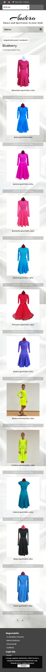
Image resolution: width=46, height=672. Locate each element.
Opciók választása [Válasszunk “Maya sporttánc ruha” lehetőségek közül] (23, 566)
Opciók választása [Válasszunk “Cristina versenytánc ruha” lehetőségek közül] (23, 472)
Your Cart (21, 2)
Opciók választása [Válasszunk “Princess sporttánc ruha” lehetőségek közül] (23, 331)
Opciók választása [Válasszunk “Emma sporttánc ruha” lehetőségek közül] (23, 284)
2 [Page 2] (22, 620)
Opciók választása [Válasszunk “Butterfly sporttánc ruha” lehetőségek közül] (23, 238)
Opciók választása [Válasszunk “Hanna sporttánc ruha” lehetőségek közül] (23, 519)
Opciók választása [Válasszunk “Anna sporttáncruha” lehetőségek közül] (23, 144)
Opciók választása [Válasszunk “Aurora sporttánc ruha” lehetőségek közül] (23, 191)
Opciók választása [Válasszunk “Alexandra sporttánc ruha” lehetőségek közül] (23, 97)
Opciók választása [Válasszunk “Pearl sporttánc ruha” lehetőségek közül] (23, 612)
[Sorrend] (15, 40)
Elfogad (23, 666)
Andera (23, 17)
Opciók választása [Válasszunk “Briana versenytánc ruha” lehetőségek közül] (23, 425)
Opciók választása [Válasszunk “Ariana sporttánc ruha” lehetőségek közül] (23, 378)
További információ (28, 663)
